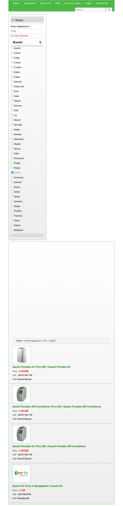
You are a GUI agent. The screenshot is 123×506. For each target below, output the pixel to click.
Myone (17, 149)
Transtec (18, 216)
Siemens (18, 201)
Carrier (17, 53)
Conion (17, 62)
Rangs (17, 168)
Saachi (17, 172)
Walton (17, 225)
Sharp (17, 196)
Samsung (18, 177)
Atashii (17, 48)
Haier (16, 96)
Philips (17, 163)
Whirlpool (18, 230)
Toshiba (17, 211)
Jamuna (18, 105)
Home (19, 340)
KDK (16, 110)
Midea (17, 129)
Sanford (18, 182)
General (18, 81)
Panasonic (19, 158)
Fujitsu (17, 77)
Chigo (17, 58)
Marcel (17, 120)
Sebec (17, 192)
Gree (16, 91)
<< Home (17, 20)
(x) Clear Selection (19, 35)
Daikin (17, 72)
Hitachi (17, 101)
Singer (17, 206)
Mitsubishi (19, 139)
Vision (17, 220)
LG (15, 115)
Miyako (17, 144)
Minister (18, 134)
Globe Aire (19, 86)
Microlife (18, 125)
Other (16, 153)
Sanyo (17, 187)
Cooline (17, 67)
